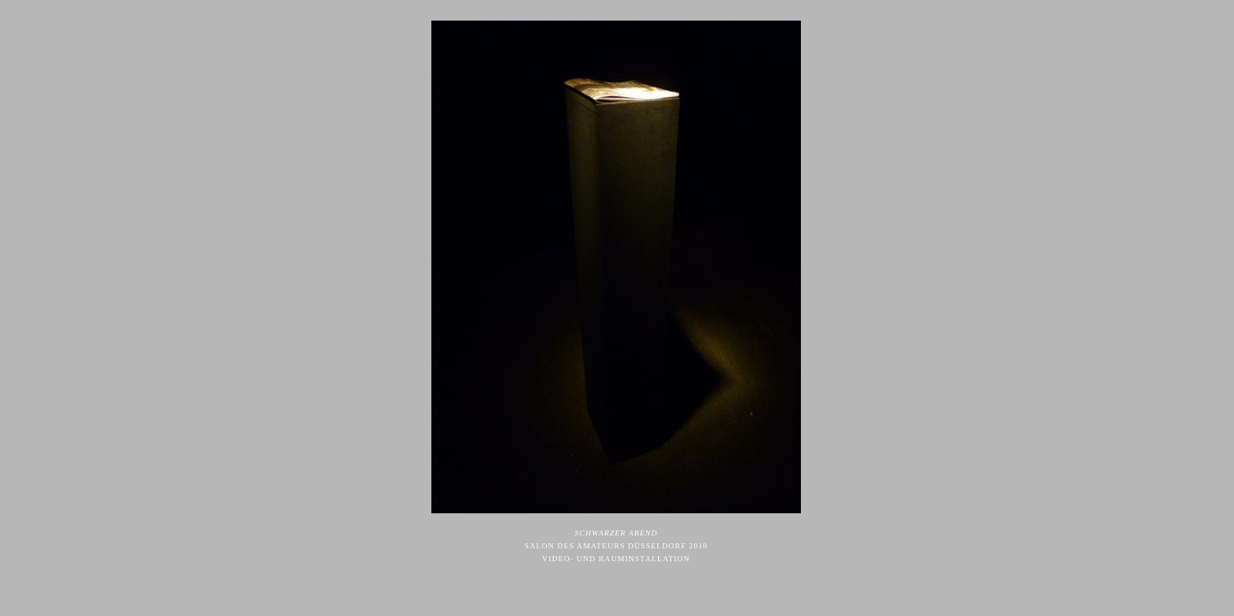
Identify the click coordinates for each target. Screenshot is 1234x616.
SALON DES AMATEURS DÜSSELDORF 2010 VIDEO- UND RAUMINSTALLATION (616, 546)
